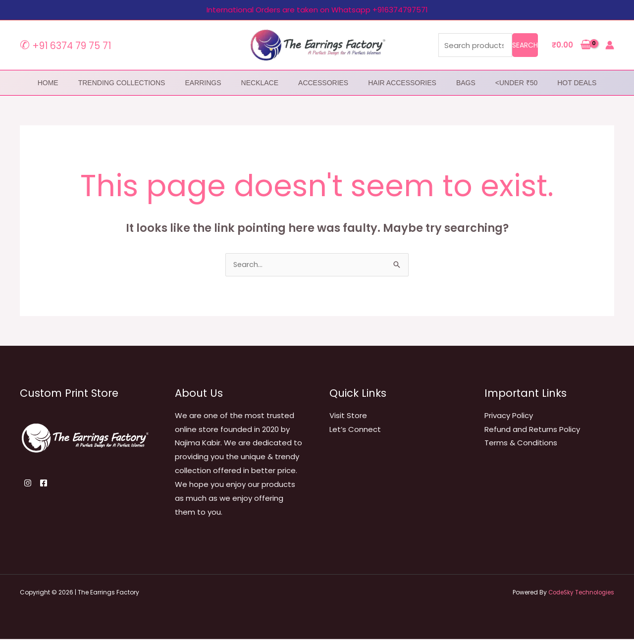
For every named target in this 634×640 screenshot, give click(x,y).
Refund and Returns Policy (532, 430)
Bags (466, 83)
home (48, 83)
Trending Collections (121, 83)
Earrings (203, 83)
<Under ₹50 (516, 83)
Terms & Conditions (520, 443)
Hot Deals (576, 83)
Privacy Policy (508, 416)
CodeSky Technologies (579, 593)
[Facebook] (49, 484)
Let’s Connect (355, 430)
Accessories (323, 83)
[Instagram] (28, 484)
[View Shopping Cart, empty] (572, 45)
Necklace (259, 83)
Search (525, 45)
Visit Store (348, 416)
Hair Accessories (402, 83)
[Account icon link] (609, 45)
